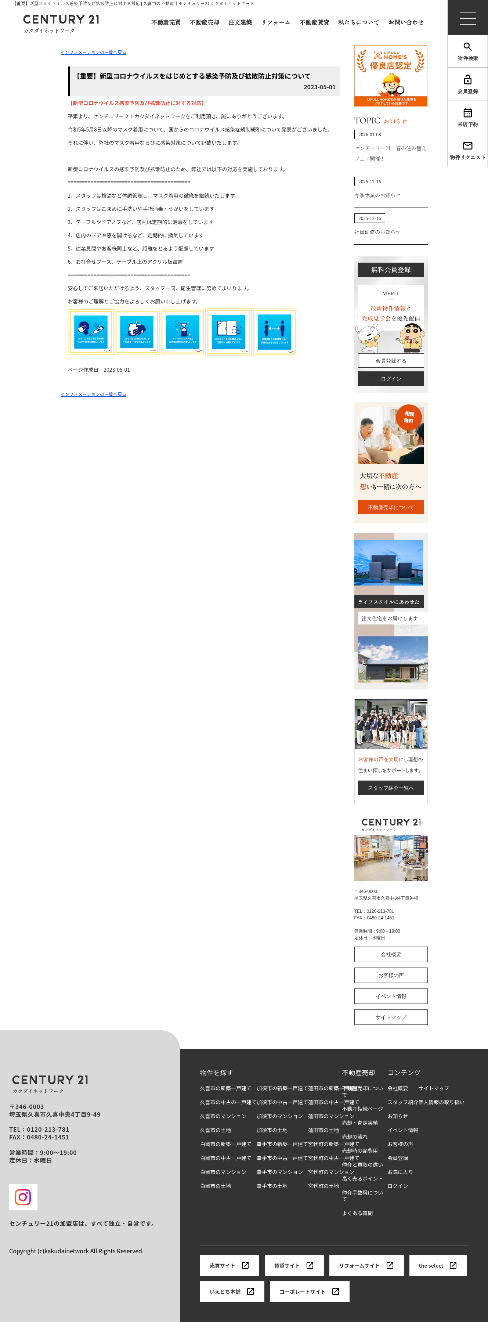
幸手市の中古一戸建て (282, 1158)
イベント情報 (391, 996)
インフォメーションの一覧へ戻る (93, 52)
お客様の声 (391, 975)
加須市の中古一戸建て (282, 1102)
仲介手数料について (362, 1196)
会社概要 (391, 954)
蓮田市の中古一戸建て (333, 1102)
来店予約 (468, 117)
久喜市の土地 (215, 1130)
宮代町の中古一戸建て (333, 1158)
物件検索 (468, 51)
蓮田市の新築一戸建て (333, 1088)
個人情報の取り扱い (441, 1102)
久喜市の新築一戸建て (226, 1088)
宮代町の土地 (323, 1185)
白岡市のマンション (223, 1171)
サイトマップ (391, 1017)
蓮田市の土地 (323, 1130)
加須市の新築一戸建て (282, 1088)
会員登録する (391, 361)
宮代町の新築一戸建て (333, 1144)
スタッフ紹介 (402, 1102)
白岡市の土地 (215, 1185)
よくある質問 (357, 1213)
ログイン (391, 379)
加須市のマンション (280, 1116)
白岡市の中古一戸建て (226, 1158)
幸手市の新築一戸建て (282, 1144)
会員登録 (468, 84)
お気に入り (400, 1171)
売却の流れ (355, 1136)
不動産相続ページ (362, 1108)
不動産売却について (391, 507)
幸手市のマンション (280, 1171)
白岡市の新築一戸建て (226, 1144)
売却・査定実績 (360, 1122)
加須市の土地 (272, 1130)
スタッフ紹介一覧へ (391, 788)
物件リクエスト (468, 150)
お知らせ (397, 1116)
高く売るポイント (362, 1178)
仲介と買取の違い (362, 1164)
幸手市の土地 (272, 1185)
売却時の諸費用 (360, 1150)
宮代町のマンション (331, 1171)
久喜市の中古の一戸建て (228, 1102)
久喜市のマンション (223, 1116)
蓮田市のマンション (331, 1116)
